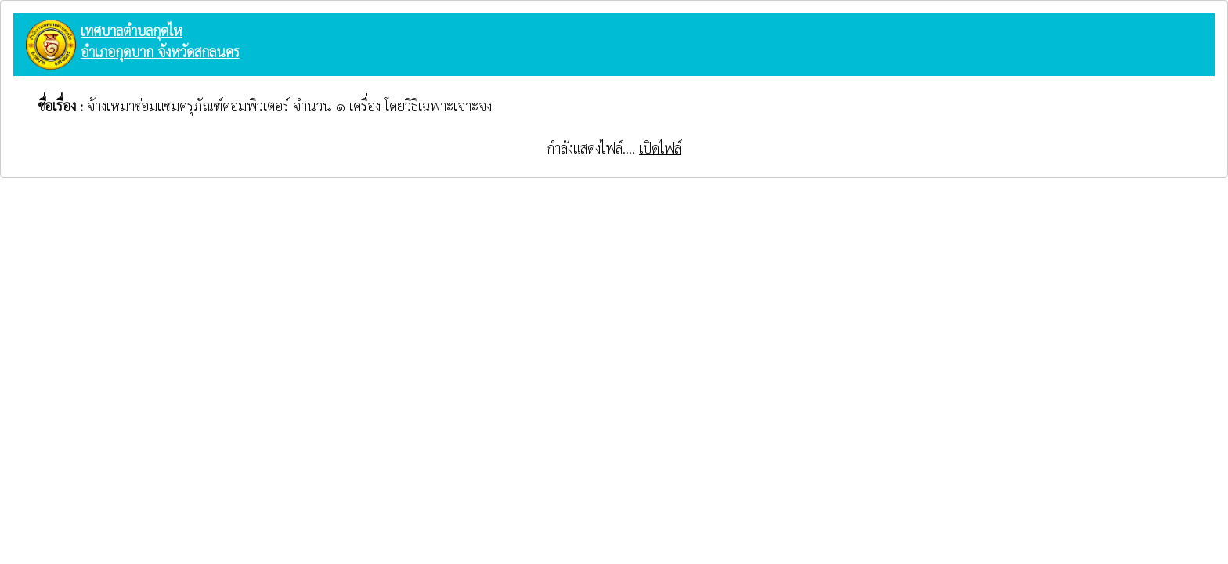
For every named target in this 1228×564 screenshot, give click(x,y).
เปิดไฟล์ (660, 148)
